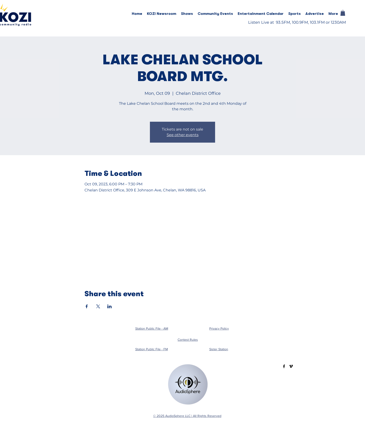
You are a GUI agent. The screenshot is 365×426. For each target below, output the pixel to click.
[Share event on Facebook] (86, 306)
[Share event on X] (98, 306)
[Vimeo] (291, 366)
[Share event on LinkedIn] (109, 306)
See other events (183, 135)
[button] (187, 13)
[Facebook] (284, 366)
